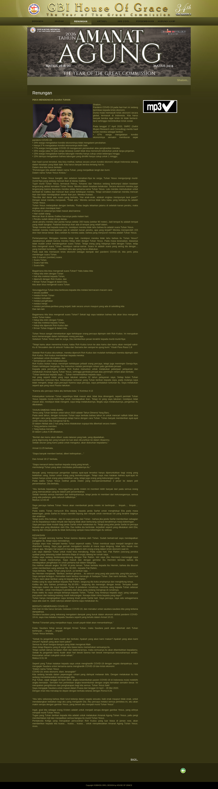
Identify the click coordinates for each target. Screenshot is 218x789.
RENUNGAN (80, 21)
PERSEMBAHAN (145, 21)
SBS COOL (124, 21)
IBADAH (59, 21)
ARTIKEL (102, 21)
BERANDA (38, 21)
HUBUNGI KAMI (166, 21)
